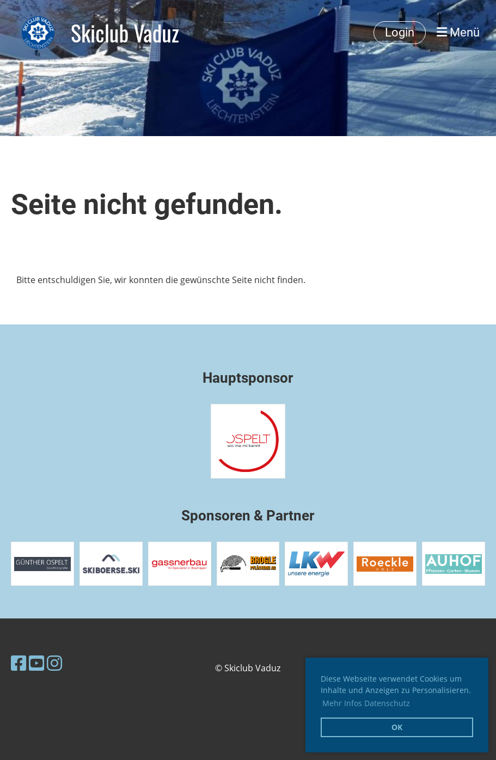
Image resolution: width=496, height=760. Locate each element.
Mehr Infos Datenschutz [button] (366, 703)
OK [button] (396, 727)
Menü (458, 32)
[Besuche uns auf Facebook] (18, 663)
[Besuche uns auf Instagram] (54, 663)
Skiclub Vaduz (125, 32)
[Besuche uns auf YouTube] (36, 663)
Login (399, 32)
